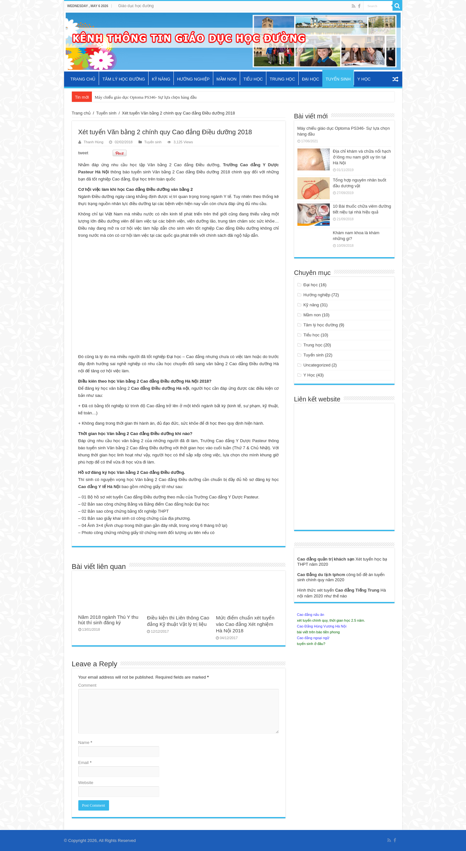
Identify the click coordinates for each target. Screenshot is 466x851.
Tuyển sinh (338, 79)
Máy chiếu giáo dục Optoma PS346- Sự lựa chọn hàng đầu (145, 97)
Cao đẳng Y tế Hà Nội (99, 486)
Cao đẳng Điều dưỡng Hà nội (160, 388)
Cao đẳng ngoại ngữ (313, 638)
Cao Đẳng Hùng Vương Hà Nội (322, 626)
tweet (83, 152)
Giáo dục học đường (136, 6)
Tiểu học (253, 79)
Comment (87, 685)
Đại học (310, 79)
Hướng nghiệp (193, 79)
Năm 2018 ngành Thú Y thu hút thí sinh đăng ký (108, 619)
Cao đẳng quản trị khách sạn (326, 559)
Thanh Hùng (94, 142)
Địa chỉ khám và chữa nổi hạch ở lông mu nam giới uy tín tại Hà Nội (362, 157)
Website (86, 782)
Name (85, 742)
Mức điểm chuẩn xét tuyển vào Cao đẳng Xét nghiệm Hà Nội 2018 (245, 624)
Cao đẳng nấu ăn (310, 614)
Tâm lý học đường (123, 79)
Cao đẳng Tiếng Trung (358, 590)
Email (85, 762)
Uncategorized (316, 365)
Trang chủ (83, 79)
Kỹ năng (161, 79)
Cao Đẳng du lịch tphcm (322, 574)
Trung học (282, 79)
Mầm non (226, 79)
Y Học (364, 79)
